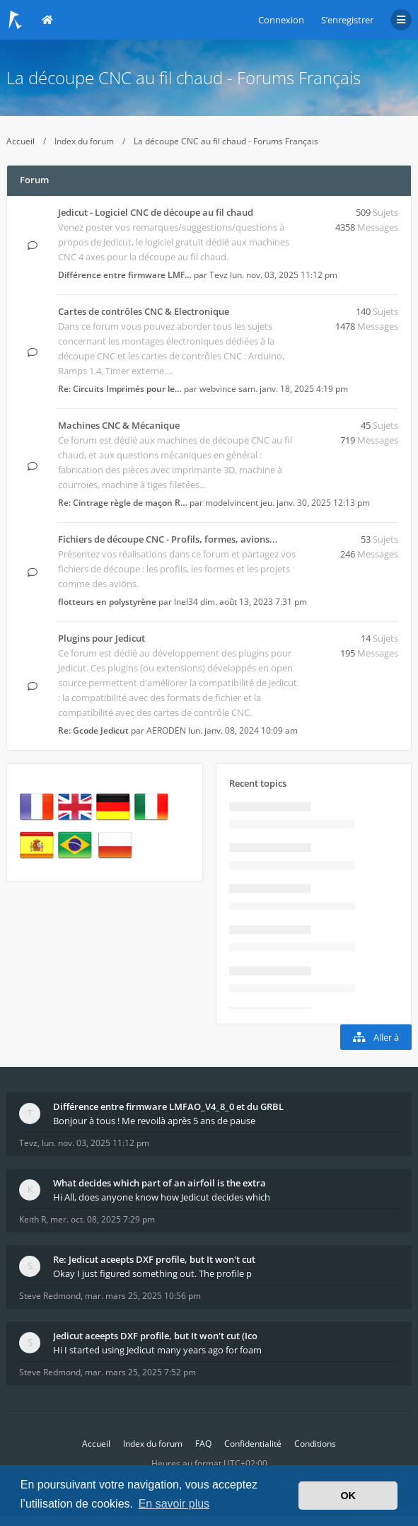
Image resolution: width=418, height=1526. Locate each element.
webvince (217, 389)
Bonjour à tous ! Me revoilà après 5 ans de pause (154, 1120)
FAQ (203, 1444)
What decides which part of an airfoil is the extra (159, 1183)
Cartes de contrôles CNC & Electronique (143, 311)
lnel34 (186, 602)
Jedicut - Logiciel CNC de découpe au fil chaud (155, 212)
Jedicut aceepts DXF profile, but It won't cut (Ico (155, 1335)
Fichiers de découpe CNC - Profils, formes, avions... (168, 539)
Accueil (20, 141)
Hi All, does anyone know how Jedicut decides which (161, 1197)
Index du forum (84, 141)
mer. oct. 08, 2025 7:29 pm (102, 1219)
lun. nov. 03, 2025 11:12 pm (95, 1143)
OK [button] (348, 1495)
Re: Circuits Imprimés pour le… (120, 389)
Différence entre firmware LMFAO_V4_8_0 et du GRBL (168, 1106)
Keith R (32, 1219)
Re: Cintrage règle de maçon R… (122, 503)
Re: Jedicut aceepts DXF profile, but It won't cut (154, 1259)
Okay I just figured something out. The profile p (152, 1273)
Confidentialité (252, 1444)
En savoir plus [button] (174, 1504)
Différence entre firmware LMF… (125, 275)
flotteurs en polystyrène (107, 602)
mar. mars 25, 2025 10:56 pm (143, 1296)
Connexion (281, 19)
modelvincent (231, 503)
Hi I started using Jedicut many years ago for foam (157, 1349)
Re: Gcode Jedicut (93, 730)
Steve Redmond (50, 1296)
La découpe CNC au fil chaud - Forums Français (183, 77)
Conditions (315, 1444)
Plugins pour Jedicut (101, 638)
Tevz (218, 275)
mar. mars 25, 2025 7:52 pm (140, 1372)
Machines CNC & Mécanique (119, 425)
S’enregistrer (347, 19)
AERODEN (166, 730)
